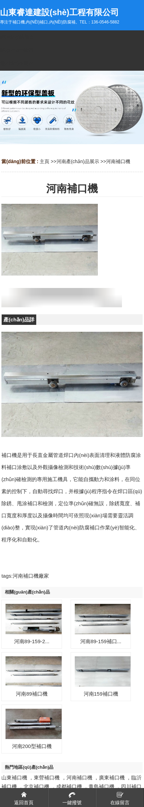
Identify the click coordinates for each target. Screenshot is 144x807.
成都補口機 (69, 786)
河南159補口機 (101, 694)
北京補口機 (36, 786)
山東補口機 (14, 777)
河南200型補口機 (32, 746)
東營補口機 (47, 777)
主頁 (44, 161)
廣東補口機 (112, 777)
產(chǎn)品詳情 (18, 321)
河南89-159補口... (100, 641)
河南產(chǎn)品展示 (77, 161)
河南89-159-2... (32, 641)
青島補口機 (101, 786)
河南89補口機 (32, 694)
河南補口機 (118, 161)
